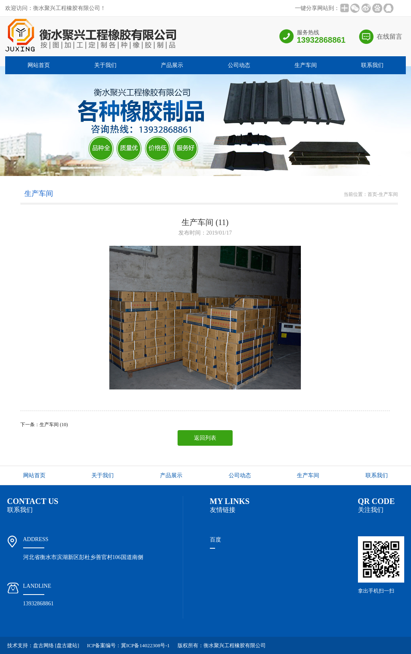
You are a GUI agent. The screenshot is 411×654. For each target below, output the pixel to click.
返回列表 (205, 438)
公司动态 (239, 65)
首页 (372, 194)
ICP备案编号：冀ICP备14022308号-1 (128, 645)
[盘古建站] (67, 645)
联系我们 (372, 65)
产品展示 (172, 65)
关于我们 (105, 65)
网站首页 (39, 65)
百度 (215, 540)
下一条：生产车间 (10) (44, 424)
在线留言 (389, 36)
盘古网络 (43, 645)
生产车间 (305, 65)
